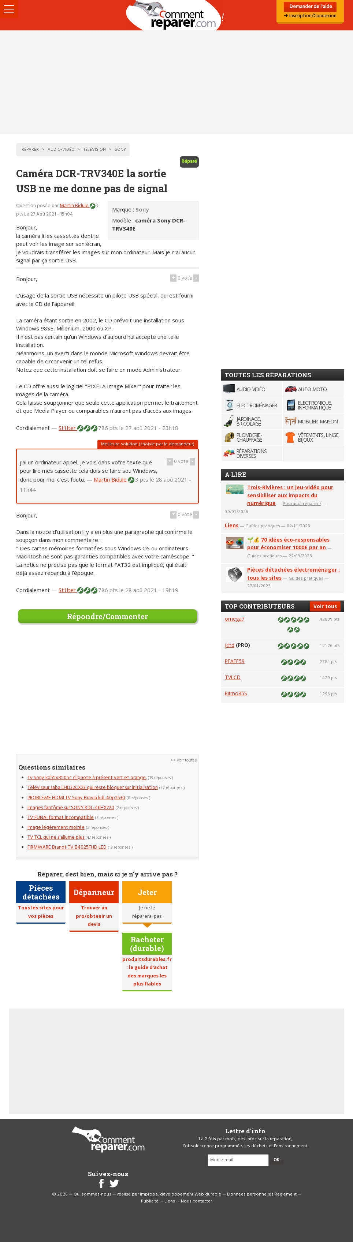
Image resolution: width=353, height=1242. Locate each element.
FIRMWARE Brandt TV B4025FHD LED (67, 847)
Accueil (176, 15)
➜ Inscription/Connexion (310, 16)
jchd (229, 644)
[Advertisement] (176, 82)
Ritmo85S (236, 693)
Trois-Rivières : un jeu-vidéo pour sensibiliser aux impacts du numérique (290, 495)
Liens (231, 525)
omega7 (235, 618)
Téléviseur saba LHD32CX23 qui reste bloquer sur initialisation (92, 788)
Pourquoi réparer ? (302, 503)
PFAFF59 (235, 661)
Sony (142, 209)
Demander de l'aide (310, 7)
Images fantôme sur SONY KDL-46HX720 (70, 808)
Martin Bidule (75, 206)
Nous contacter (196, 1201)
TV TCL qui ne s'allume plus (56, 837)
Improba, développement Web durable (180, 1194)
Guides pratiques (262, 525)
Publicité (150, 1201)
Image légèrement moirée (56, 827)
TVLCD (233, 677)
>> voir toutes (184, 760)
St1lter (68, 427)
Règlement (286, 1194)
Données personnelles (250, 1194)
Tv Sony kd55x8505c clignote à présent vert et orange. (86, 778)
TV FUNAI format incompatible (60, 818)
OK (276, 1160)
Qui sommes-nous (92, 1194)
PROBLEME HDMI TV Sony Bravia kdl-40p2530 (76, 798)
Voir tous (325, 606)
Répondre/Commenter (107, 616)
